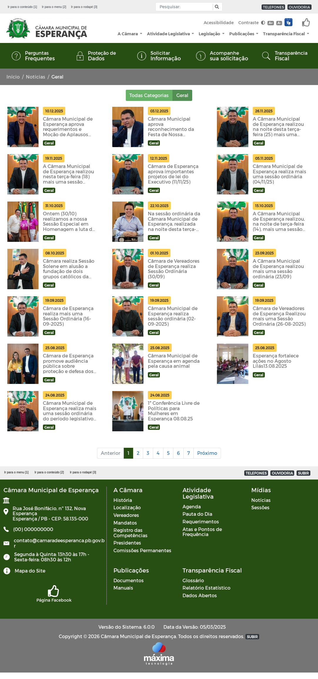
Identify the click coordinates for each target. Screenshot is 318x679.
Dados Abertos (200, 595)
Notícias (35, 76)
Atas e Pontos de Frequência (202, 531)
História (122, 500)
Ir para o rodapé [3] (84, 7)
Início (13, 76)
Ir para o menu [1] (16, 472)
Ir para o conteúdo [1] (22, 7)
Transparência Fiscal (284, 33)
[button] (216, 7)
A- (279, 23)
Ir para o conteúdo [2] (49, 472)
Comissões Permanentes (142, 550)
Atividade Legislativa (169, 33)
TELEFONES (273, 7)
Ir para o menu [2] (54, 7)
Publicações (242, 33)
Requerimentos (201, 521)
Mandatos (125, 522)
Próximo (207, 453)
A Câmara (128, 33)
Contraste (251, 22)
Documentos (128, 580)
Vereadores (126, 515)
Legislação (210, 33)
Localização (127, 507)
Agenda (192, 506)
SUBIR (303, 473)
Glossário (193, 580)
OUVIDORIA (299, 7)
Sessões (260, 507)
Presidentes (127, 542)
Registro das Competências (130, 532)
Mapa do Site (30, 570)
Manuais (123, 587)
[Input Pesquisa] (185, 7)
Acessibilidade (219, 22)
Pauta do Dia (197, 514)
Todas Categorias (149, 95)
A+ (270, 23)
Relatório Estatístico (206, 587)
